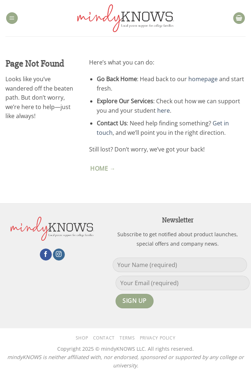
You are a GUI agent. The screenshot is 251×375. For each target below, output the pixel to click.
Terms (127, 338)
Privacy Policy (158, 338)
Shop (82, 338)
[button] (12, 18)
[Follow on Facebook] (46, 255)
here (163, 110)
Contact (104, 338)
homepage (203, 79)
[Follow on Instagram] (59, 255)
